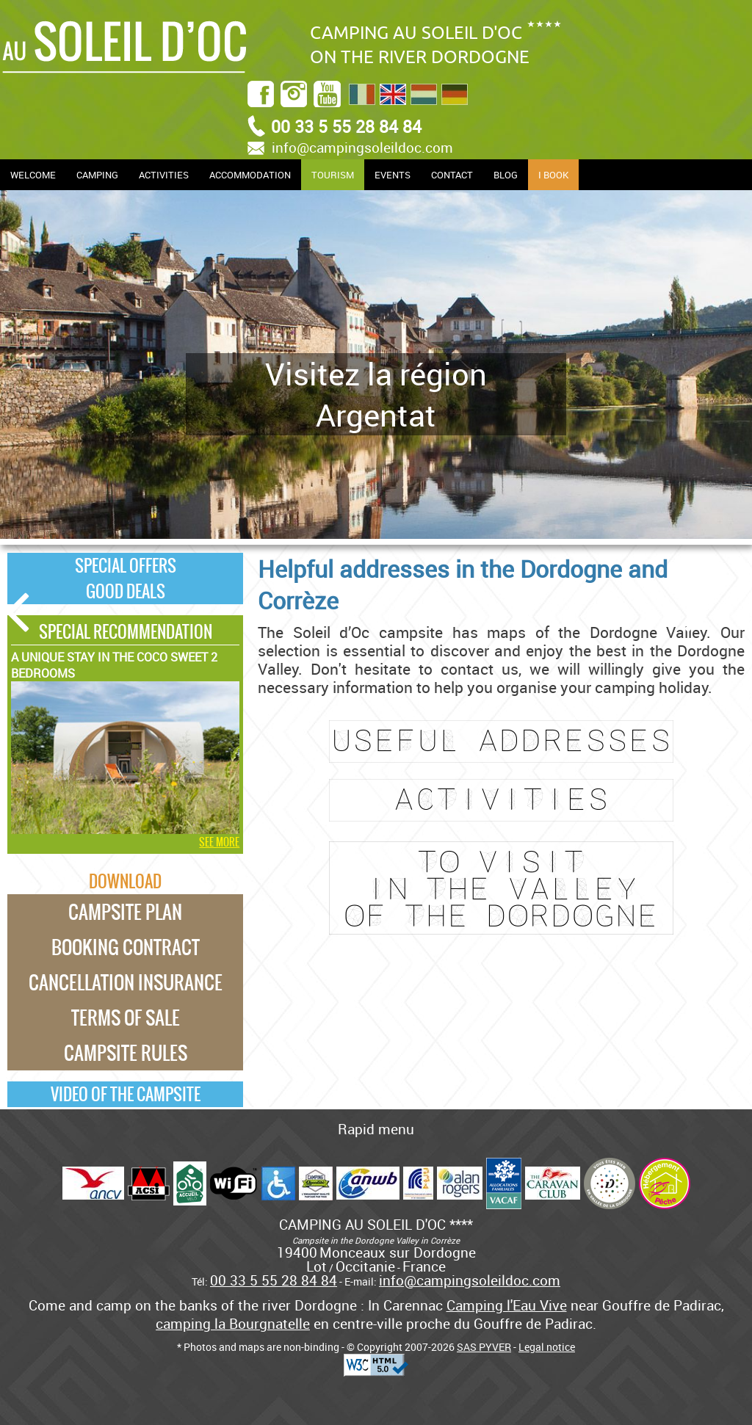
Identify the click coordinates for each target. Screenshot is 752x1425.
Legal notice (546, 1347)
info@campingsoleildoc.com (362, 147)
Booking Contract (125, 947)
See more (219, 842)
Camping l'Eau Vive (506, 1305)
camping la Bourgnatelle (233, 1323)
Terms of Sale (125, 1017)
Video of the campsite (125, 1094)
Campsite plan (125, 912)
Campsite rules (125, 1053)
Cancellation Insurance (126, 982)
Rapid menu (376, 1129)
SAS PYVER (484, 1347)
